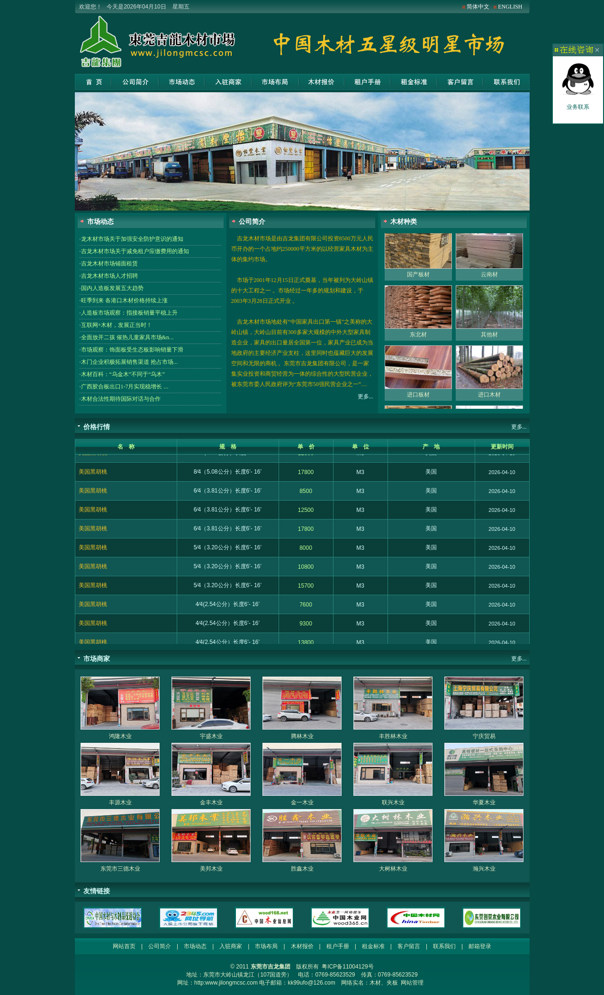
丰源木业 (120, 802)
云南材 (489, 280)
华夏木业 (484, 802)
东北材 (418, 340)
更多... (365, 396)
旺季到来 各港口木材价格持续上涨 (124, 300)
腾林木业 (302, 736)
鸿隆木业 (120, 736)
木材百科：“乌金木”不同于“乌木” (123, 374)
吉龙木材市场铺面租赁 (109, 263)
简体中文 (478, 6)
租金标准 (413, 82)
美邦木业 (211, 868)
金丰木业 (211, 802)
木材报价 (321, 82)
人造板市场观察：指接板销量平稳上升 (129, 312)
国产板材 (418, 280)
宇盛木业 (211, 736)
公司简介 (135, 82)
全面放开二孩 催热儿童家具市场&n (127, 337)
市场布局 (275, 82)
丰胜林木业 (393, 736)
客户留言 (460, 82)
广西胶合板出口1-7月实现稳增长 (125, 386)
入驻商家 (228, 82)
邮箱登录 (480, 946)
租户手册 (367, 82)
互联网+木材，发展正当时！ (117, 325)
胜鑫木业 (302, 868)
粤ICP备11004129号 (347, 966)
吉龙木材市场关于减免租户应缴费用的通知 (135, 251)
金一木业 (302, 802)
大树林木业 (393, 868)
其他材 (489, 340)
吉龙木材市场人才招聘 (109, 276)
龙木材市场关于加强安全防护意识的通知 (132, 239)
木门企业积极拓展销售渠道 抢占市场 (129, 362)
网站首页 (93, 82)
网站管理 (412, 982)
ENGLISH (510, 6)
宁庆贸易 (484, 736)
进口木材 (489, 400)
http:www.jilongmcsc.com (226, 982)
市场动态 (182, 82)
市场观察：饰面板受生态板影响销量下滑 (132, 349)
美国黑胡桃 (93, 459)
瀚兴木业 (484, 868)
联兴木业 (393, 802)
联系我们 (506, 82)
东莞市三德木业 (120, 868)
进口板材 (418, 400)
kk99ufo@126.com (311, 982)
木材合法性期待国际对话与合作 (121, 399)
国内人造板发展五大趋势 (112, 288)
